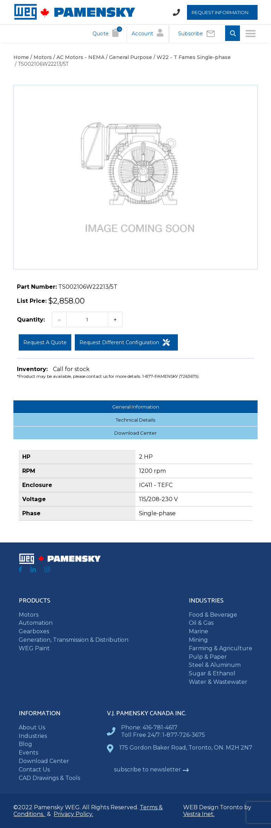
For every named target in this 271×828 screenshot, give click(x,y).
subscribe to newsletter (151, 769)
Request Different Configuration (124, 342)
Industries (33, 736)
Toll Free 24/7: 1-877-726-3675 (163, 735)
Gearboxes (34, 631)
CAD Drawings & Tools (49, 778)
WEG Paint (34, 648)
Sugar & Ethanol (212, 673)
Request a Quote (45, 342)
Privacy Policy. (73, 814)
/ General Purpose (128, 57)
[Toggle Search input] (232, 33)
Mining (198, 639)
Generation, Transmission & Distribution (73, 639)
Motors (28, 614)
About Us (32, 727)
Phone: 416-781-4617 (149, 727)
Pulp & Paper (208, 656)
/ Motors (40, 57)
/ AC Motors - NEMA (78, 57)
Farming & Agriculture (220, 648)
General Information (135, 407)
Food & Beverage (213, 614)
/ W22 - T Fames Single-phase (191, 57)
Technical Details (135, 420)
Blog (25, 744)
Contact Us (34, 769)
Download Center (135, 433)
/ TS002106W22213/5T (40, 64)
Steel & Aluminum (215, 665)
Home (21, 57)
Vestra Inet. (199, 814)
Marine (198, 631)
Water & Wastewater (218, 682)
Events (28, 752)
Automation (36, 622)
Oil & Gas (201, 622)
